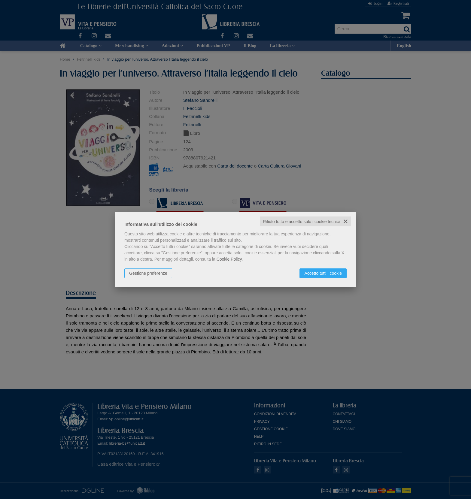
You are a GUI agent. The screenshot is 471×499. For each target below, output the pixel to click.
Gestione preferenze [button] (148, 273)
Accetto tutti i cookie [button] (323, 273)
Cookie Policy (229, 258)
